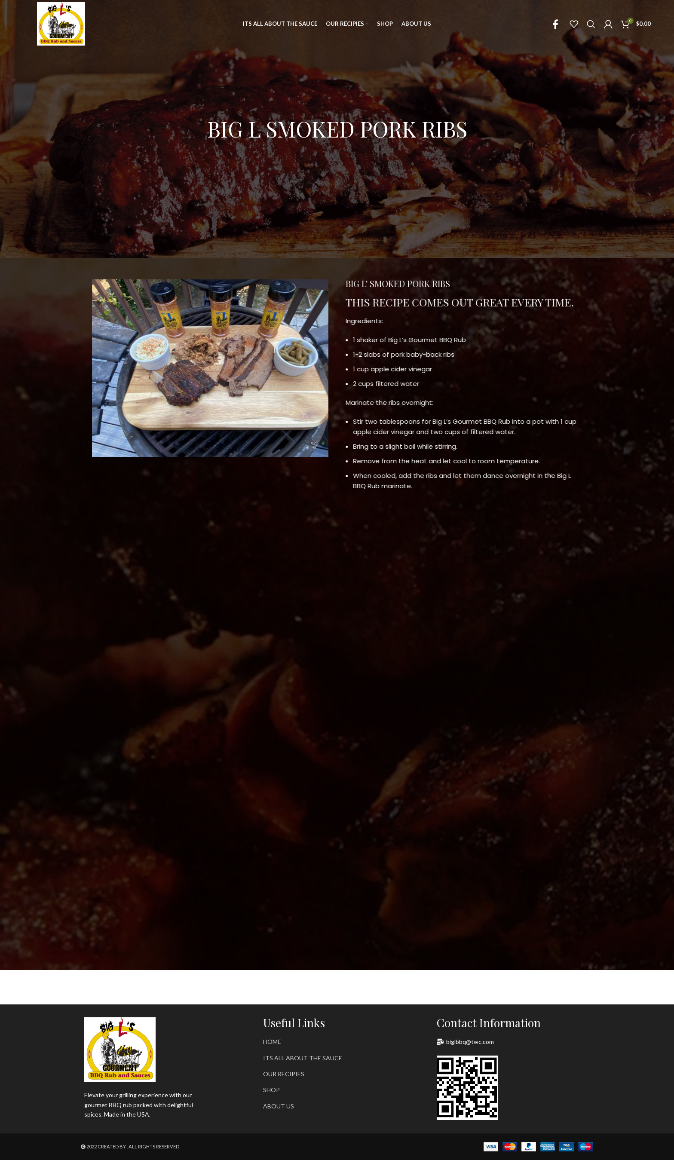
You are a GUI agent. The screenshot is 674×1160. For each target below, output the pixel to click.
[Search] (591, 24)
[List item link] (337, 1042)
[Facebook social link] (555, 24)
